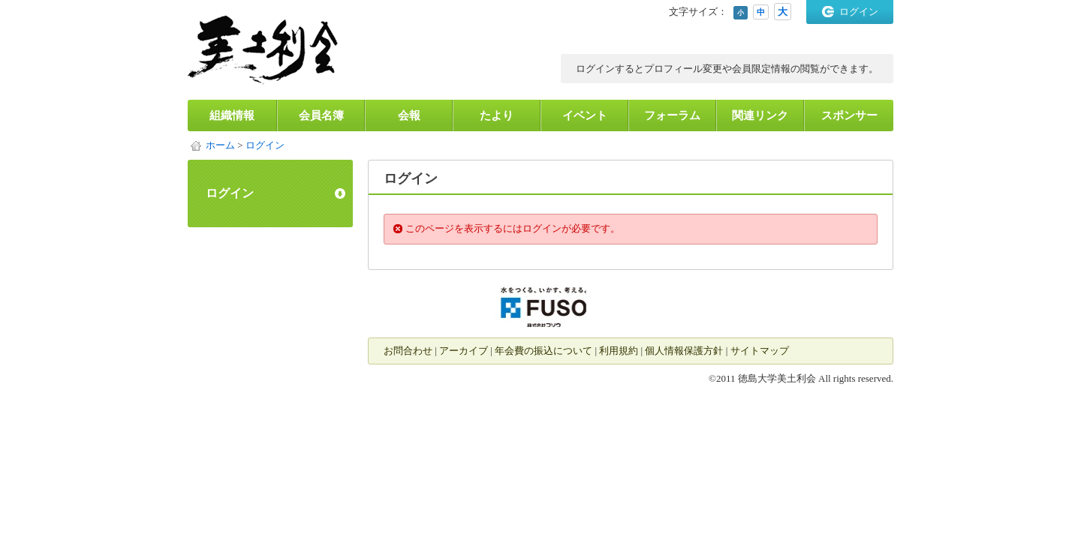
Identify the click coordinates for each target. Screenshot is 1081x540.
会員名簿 (321, 116)
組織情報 (231, 116)
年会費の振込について (543, 350)
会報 (409, 116)
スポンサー (849, 116)
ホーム (220, 145)
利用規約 (618, 350)
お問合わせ (408, 350)
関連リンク (760, 116)
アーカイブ (463, 350)
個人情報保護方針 (684, 350)
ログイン (858, 11)
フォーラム (672, 116)
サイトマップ (759, 350)
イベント (584, 116)
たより (496, 116)
